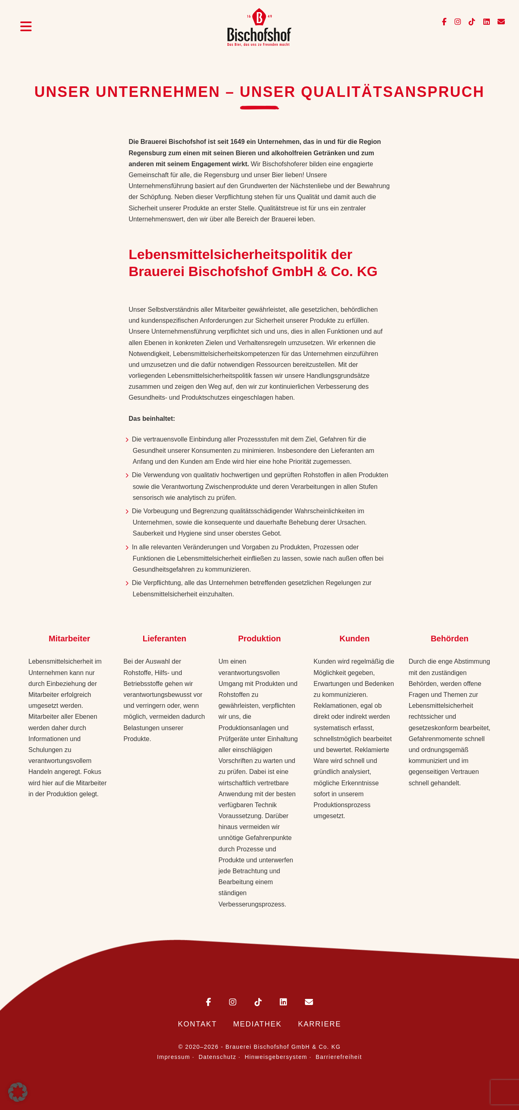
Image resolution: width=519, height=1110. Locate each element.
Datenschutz (217, 1057)
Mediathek (257, 1024)
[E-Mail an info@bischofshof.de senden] (498, 22)
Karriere (319, 1024)
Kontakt (197, 1024)
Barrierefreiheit (339, 1057)
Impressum (173, 1057)
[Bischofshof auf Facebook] (445, 22)
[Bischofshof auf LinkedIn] (484, 22)
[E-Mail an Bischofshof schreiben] (301, 1002)
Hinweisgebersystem (276, 1057)
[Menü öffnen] (26, 27)
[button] (18, 1092)
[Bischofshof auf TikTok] (470, 22)
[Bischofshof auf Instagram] (455, 22)
